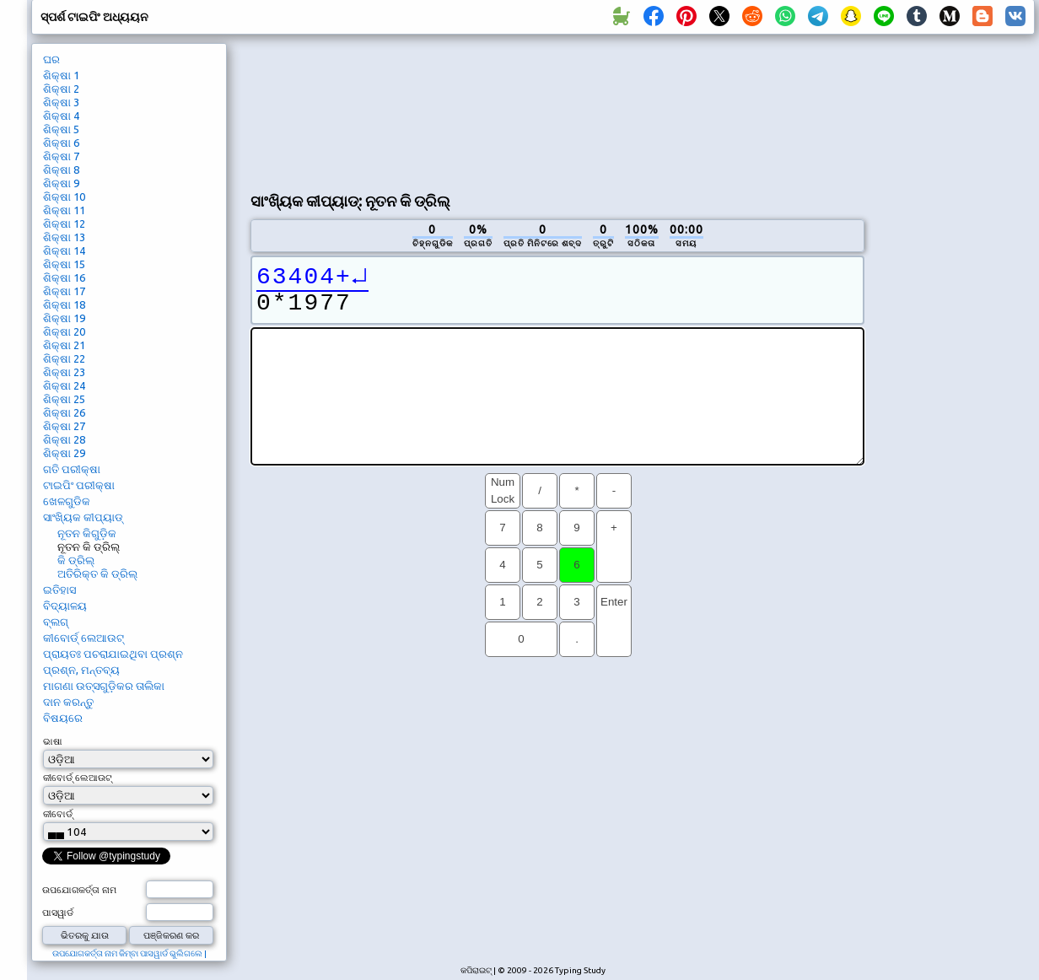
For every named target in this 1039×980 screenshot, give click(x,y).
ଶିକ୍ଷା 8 (61, 169)
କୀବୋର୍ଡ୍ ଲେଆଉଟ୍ (83, 637)
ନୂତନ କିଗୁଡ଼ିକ (86, 533)
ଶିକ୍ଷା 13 (64, 237)
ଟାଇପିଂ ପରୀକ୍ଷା (79, 485)
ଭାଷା (52, 741)
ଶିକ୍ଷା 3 (61, 102)
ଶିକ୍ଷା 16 (64, 277)
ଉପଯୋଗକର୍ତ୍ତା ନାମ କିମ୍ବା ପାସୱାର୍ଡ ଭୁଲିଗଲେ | (129, 953)
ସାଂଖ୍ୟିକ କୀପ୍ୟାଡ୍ (83, 517)
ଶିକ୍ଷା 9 (61, 183)
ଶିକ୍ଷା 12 (64, 223)
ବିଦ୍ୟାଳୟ (65, 605)
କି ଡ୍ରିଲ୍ (75, 560)
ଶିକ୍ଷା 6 (61, 142)
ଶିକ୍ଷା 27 (64, 426)
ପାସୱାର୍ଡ (57, 912)
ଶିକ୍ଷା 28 (64, 439)
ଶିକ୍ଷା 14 (64, 250)
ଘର (51, 59)
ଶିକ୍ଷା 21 (64, 345)
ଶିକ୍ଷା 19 (64, 318)
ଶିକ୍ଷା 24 (64, 385)
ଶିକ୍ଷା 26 (64, 412)
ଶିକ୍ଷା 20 (64, 331)
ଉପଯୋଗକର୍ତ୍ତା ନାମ (79, 890)
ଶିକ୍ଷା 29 (64, 453)
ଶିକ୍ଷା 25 (64, 399)
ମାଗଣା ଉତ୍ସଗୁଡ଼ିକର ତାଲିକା (103, 686)
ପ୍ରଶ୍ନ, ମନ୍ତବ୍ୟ (81, 670)
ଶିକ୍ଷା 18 (64, 304)
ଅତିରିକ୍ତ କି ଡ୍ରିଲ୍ (97, 573)
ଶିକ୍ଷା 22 (64, 358)
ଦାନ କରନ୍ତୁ (68, 702)
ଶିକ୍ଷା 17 (64, 291)
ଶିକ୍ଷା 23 (64, 372)
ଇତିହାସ (59, 589)
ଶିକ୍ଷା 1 (61, 75)
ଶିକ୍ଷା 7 (61, 156)
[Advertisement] (327, 110)
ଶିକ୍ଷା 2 (61, 88)
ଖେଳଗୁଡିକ (66, 501)
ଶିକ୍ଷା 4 (61, 115)
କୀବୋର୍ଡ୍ (58, 814)
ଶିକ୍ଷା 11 (64, 210)
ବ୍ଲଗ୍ (55, 621)
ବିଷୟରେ (63, 718)
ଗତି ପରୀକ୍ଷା (71, 469)
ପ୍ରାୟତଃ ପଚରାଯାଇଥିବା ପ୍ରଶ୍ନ (113, 654)
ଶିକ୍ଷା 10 (64, 196)
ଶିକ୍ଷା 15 (64, 264)
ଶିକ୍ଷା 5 (61, 129)
